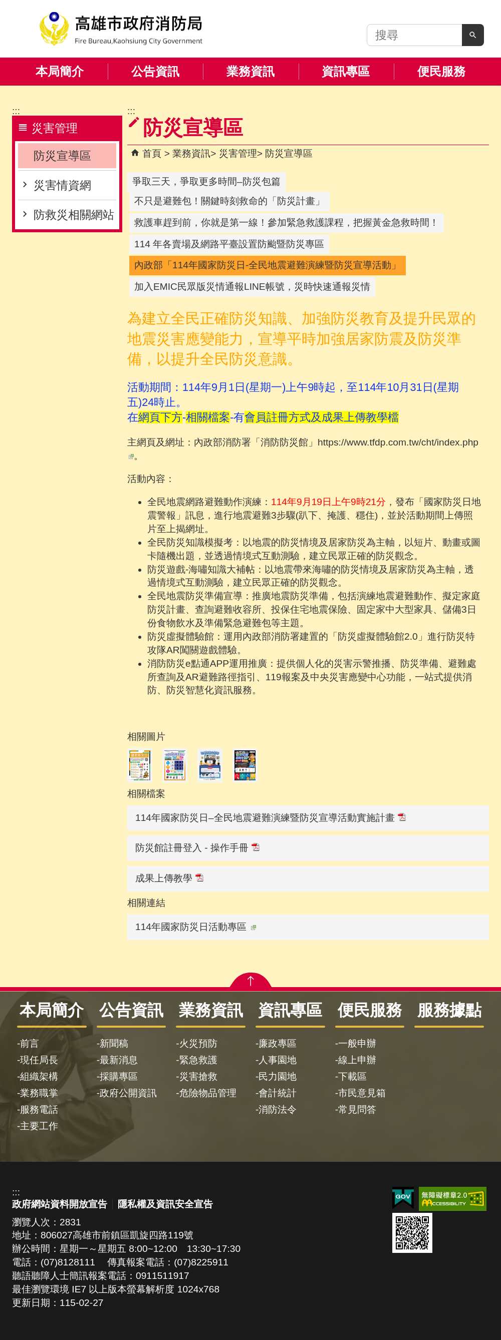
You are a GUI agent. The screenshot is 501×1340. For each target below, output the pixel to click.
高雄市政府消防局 (120, 29)
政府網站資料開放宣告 (59, 1204)
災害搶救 (198, 1076)
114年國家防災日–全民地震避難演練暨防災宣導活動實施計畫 (270, 817)
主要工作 (39, 1126)
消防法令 (278, 1109)
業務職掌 (39, 1093)
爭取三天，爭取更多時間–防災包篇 (206, 181)
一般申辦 (357, 1043)
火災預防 (198, 1043)
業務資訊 (250, 71)
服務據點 (449, 1010)
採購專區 (119, 1076)
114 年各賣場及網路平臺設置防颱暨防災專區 (229, 244)
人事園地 (278, 1060)
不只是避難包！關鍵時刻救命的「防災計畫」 (229, 201)
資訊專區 (346, 71)
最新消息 (119, 1060)
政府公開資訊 (128, 1093)
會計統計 (278, 1093)
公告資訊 (155, 71)
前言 (29, 1043)
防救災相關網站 (74, 214)
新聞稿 (114, 1043)
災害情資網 (62, 185)
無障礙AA (452, 1199)
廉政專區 (278, 1043)
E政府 (403, 1198)
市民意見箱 (362, 1093)
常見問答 (357, 1109)
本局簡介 (60, 71)
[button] (473, 35)
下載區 (352, 1076)
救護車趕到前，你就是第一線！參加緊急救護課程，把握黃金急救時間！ (286, 222)
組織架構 (39, 1076)
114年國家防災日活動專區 (195, 927)
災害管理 (238, 153)
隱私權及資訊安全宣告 (165, 1204)
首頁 (151, 153)
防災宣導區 (62, 155)
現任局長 (39, 1060)
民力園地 (278, 1076)
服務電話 (39, 1109)
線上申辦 (357, 1060)
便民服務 (441, 71)
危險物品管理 (207, 1093)
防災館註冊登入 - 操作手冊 (197, 847)
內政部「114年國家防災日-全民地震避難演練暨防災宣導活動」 (267, 265)
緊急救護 (198, 1060)
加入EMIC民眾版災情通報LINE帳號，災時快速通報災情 (252, 286)
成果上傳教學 (169, 878)
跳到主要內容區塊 (5, 5)
